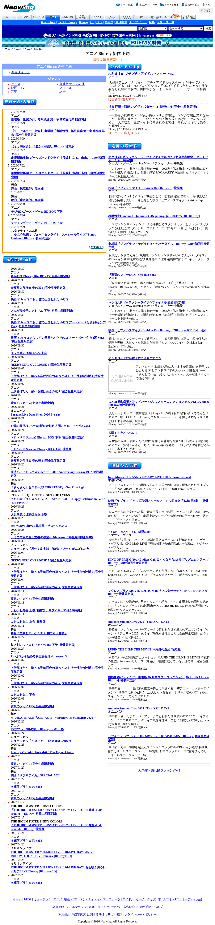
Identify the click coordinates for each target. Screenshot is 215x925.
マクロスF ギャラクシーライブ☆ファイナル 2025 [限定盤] (146, 302)
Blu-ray (83, 22)
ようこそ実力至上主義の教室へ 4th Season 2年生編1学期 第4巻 (52, 537)
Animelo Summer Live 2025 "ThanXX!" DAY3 (138, 621)
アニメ (17, 48)
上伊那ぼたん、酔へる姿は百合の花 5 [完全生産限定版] (47, 587)
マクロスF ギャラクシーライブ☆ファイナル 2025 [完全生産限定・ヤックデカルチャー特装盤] (158, 158)
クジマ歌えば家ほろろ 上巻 (29, 353)
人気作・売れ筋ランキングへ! (159, 770)
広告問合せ (130, 907)
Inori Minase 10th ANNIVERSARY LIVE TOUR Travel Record (149, 477)
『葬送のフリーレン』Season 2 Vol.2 (132, 274)
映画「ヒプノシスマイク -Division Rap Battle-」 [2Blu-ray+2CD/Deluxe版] (157, 330)
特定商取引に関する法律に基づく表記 (97, 914)
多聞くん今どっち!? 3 (122, 433)
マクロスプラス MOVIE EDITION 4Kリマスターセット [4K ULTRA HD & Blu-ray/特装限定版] (157, 592)
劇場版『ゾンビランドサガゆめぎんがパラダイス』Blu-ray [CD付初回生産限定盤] (159, 245)
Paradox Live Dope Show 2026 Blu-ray (35, 414)
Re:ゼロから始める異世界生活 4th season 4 (39, 526)
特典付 (109, 22)
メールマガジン (76, 907)
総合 (62, 91)
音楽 (14, 91)
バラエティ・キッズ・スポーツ (99, 899)
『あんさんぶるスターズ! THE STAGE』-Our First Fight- (49, 487)
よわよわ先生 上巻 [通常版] (29, 621)
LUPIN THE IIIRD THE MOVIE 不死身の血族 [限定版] (145, 649)
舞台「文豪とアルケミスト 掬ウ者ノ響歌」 (39, 633)
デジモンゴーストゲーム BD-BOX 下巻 (37, 211)
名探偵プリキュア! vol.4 (26, 882)
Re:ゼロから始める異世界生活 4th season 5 (39, 656)
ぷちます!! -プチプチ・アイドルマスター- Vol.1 (141, 73)
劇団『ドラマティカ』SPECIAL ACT (35, 775)
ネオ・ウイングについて (105, 907)
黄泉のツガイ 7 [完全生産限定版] (32, 763)
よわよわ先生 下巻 (23, 694)
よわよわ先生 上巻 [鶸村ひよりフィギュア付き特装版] (46, 610)
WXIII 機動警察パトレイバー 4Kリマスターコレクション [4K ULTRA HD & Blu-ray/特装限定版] (158, 403)
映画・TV (18, 87)
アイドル (65, 87)
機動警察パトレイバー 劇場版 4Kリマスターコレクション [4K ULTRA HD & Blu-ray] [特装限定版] (158, 679)
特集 (152, 22)
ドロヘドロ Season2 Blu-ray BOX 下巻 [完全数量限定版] (47, 437)
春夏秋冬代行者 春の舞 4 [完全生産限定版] (38, 287)
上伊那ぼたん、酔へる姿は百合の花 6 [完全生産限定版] (47, 683)
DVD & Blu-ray (67, 22)
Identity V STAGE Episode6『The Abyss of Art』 (42, 752)
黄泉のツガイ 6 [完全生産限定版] (32, 706)
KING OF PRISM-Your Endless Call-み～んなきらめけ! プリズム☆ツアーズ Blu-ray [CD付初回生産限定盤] (158, 561)
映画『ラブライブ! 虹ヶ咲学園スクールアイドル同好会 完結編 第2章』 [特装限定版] (158, 502)
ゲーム (140, 899)
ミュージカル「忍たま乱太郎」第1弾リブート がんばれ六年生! (52, 548)
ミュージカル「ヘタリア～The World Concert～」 (44, 740)
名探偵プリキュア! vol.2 (26, 786)
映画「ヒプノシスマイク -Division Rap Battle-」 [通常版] (145, 188)
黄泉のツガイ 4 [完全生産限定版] (32, 403)
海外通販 (146, 907)
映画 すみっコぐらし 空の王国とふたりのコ (39, 299)
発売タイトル (20, 72)
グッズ (151, 899)
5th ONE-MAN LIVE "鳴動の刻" (130, 531)
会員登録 (58, 907)
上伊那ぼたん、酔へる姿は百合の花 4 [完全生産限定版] (47, 391)
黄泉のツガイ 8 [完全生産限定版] (32, 798)
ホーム (6, 48)
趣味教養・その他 (72, 84)
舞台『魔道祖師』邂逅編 (27, 200)
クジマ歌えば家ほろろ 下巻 (29, 514)
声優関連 (121, 22)
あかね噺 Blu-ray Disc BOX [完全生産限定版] (40, 276)
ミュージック (42, 899)
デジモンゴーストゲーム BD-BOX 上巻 (37, 223)
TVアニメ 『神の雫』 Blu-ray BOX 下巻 (37, 729)
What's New (48, 22)
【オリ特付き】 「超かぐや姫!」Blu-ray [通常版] (43, 146)
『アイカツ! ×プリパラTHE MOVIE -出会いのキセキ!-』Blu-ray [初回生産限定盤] (158, 737)
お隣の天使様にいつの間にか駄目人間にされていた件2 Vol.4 (50, 426)
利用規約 (64, 914)
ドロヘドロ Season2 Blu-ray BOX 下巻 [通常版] (41, 449)
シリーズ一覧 (165, 22)
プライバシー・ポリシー (140, 914)
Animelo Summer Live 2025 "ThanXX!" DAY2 (138, 708)
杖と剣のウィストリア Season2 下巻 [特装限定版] (43, 644)
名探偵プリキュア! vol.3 (26, 840)
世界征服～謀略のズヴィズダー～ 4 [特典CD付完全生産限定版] (152, 106)
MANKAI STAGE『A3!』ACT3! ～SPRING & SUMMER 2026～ (53, 717)
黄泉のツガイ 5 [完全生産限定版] (32, 598)
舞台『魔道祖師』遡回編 (27, 188)
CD (92, 22)
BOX (99, 22)
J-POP (27, 899)
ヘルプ (158, 907)
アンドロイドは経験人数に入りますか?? (134, 358)
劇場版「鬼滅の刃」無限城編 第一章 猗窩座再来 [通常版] (48, 119)
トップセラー (138, 22)
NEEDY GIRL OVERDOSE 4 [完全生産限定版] (41, 364)
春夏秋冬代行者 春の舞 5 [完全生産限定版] (38, 460)
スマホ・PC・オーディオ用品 (182, 899)
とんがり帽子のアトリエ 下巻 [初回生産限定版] (42, 310)
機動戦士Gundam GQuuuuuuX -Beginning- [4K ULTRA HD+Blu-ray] (154, 216)
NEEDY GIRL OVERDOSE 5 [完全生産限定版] (41, 560)
